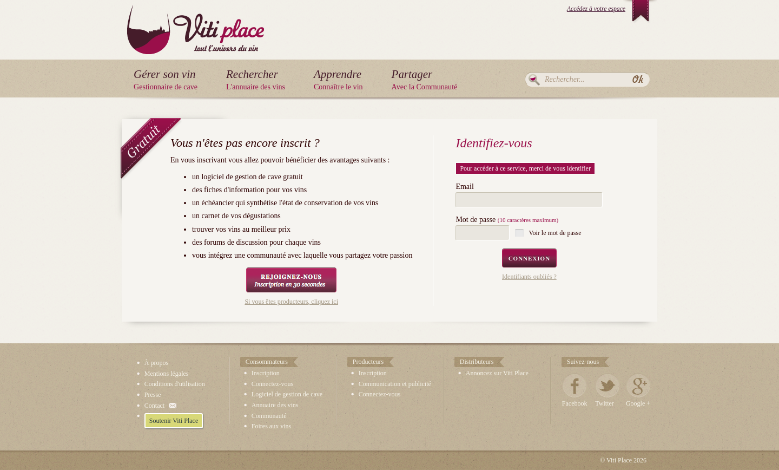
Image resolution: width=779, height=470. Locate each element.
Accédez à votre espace (596, 8)
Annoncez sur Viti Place (497, 373)
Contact (154, 405)
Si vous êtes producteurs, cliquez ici (291, 301)
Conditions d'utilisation (174, 384)
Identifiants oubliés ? (529, 276)
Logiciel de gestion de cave (287, 394)
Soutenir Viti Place (173, 421)
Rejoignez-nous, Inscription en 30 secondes (291, 279)
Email (464, 187)
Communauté (269, 416)
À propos (156, 363)
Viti (195, 21)
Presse (152, 395)
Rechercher (534, 80)
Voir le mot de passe (555, 233)
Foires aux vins (271, 426)
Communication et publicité (395, 384)
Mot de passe (506, 220)
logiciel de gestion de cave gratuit (251, 177)
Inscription (266, 373)
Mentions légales (166, 373)
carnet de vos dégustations (240, 216)
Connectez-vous (272, 384)
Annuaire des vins (275, 405)
